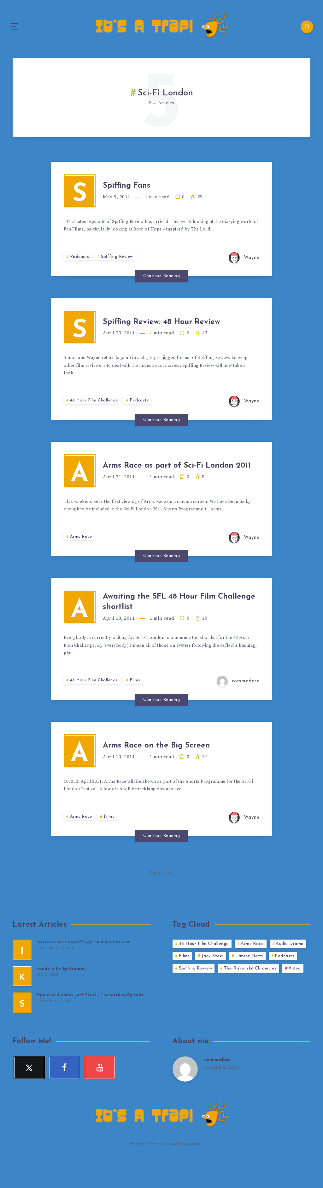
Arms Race (81, 554)
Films (137, 703)
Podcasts (80, 262)
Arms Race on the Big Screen (172, 771)
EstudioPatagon (182, 1172)
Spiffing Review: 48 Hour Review (178, 330)
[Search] (304, 26)
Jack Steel (213, 985)
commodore (218, 1088)
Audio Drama (290, 972)
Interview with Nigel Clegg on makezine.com (84, 971)
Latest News (249, 985)
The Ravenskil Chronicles (250, 997)
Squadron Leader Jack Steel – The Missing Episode (90, 1024)
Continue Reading (161, 282)
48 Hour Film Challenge (95, 412)
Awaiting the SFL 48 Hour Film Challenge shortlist (176, 621)
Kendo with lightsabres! (61, 998)
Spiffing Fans (138, 188)
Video (294, 997)
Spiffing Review (118, 262)
